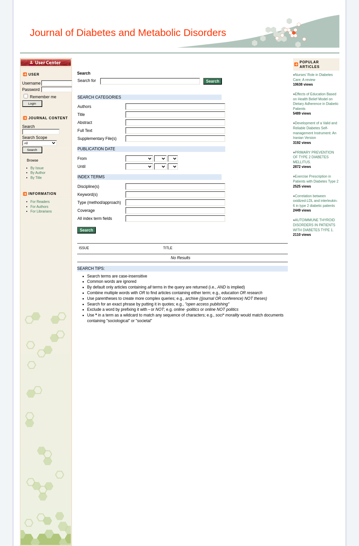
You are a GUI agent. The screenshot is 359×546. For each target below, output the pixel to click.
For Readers (40, 202)
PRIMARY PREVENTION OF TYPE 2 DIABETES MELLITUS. (313, 157)
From (82, 158)
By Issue (37, 168)
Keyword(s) (88, 194)
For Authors (40, 207)
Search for (87, 80)
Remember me (43, 97)
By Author (38, 173)
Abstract (85, 122)
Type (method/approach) (99, 202)
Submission (185, 62)
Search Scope (39, 140)
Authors (84, 106)
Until (82, 166)
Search (41, 129)
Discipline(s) (88, 186)
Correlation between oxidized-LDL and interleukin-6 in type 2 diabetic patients (315, 201)
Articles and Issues (118, 62)
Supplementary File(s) (97, 138)
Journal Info (156, 62)
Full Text (85, 130)
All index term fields (95, 218)
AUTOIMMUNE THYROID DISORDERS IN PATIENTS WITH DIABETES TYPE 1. (314, 225)
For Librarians (41, 211)
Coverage (86, 210)
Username (31, 83)
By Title (36, 178)
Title (81, 114)
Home (88, 62)
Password (31, 89)
